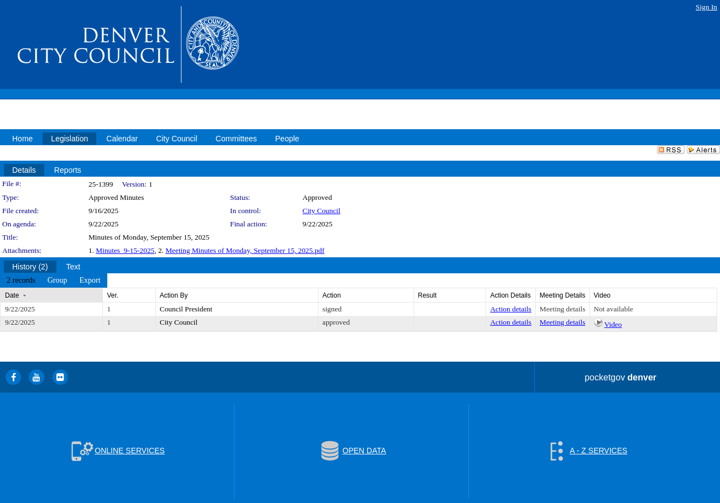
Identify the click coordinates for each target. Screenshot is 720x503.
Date (12, 295)
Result (427, 295)
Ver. (112, 295)
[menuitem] (21, 280)
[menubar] (53, 280)
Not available (613, 309)
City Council (321, 211)
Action (331, 295)
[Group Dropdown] (57, 280)
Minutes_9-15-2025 (125, 250)
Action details (510, 309)
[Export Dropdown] (89, 280)
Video (613, 324)
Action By (174, 295)
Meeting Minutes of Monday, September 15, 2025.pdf (245, 250)
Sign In (706, 7)
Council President (186, 309)
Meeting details (563, 309)
